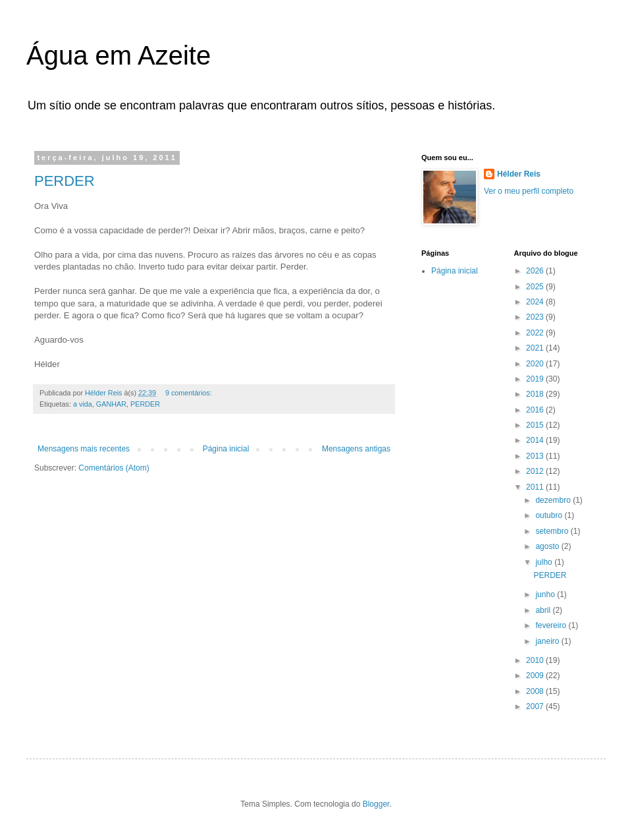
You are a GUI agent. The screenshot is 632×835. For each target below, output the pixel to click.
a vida (82, 404)
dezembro (554, 500)
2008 (536, 691)
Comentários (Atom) (113, 468)
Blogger (376, 804)
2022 (536, 332)
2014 (536, 440)
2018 (536, 394)
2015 (536, 425)
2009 (536, 675)
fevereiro (551, 625)
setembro (552, 531)
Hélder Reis (518, 174)
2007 (536, 706)
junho (546, 594)
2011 (536, 487)
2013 (536, 456)
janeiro (548, 641)
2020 (536, 363)
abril (543, 610)
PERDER (64, 181)
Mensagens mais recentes (84, 448)
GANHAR (111, 404)
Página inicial (226, 448)
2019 (536, 379)
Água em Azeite (118, 55)
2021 (536, 348)
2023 (536, 317)
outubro (549, 515)
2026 (536, 270)
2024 (536, 301)
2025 (536, 286)
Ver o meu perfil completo (528, 191)
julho (544, 562)
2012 (536, 471)
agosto (548, 546)
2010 (536, 660)
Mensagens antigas (356, 448)
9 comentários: (189, 393)
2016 (536, 410)
